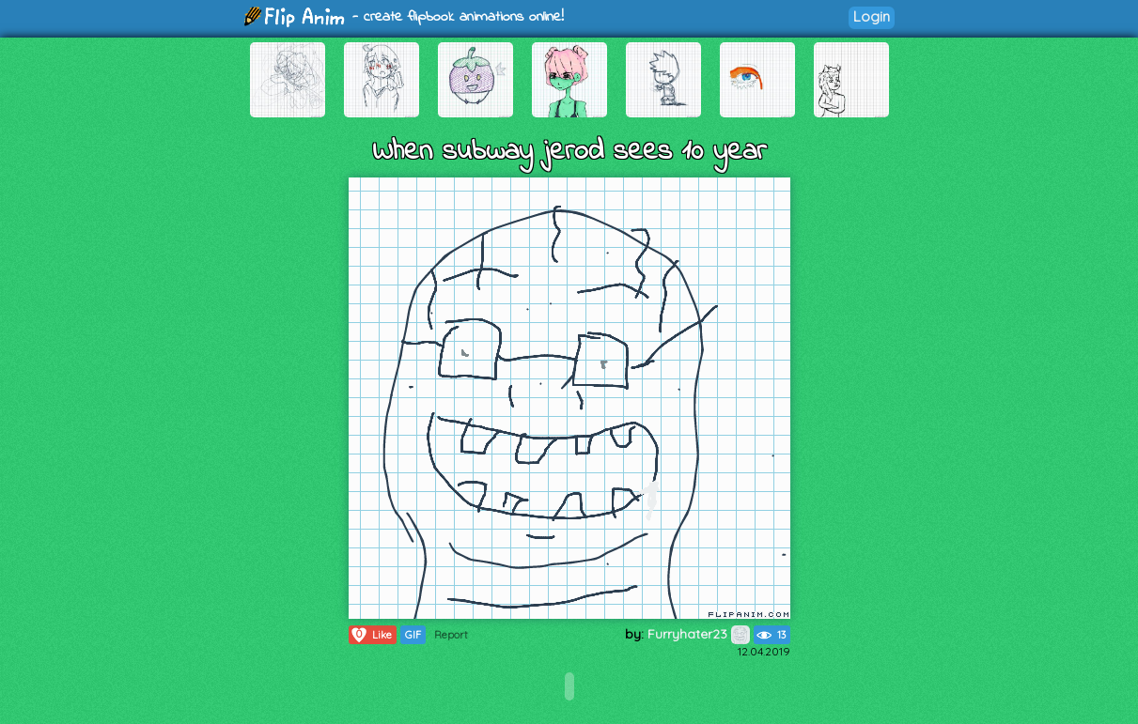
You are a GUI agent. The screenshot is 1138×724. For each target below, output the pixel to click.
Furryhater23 (698, 633)
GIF (413, 634)
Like (371, 634)
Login (871, 16)
